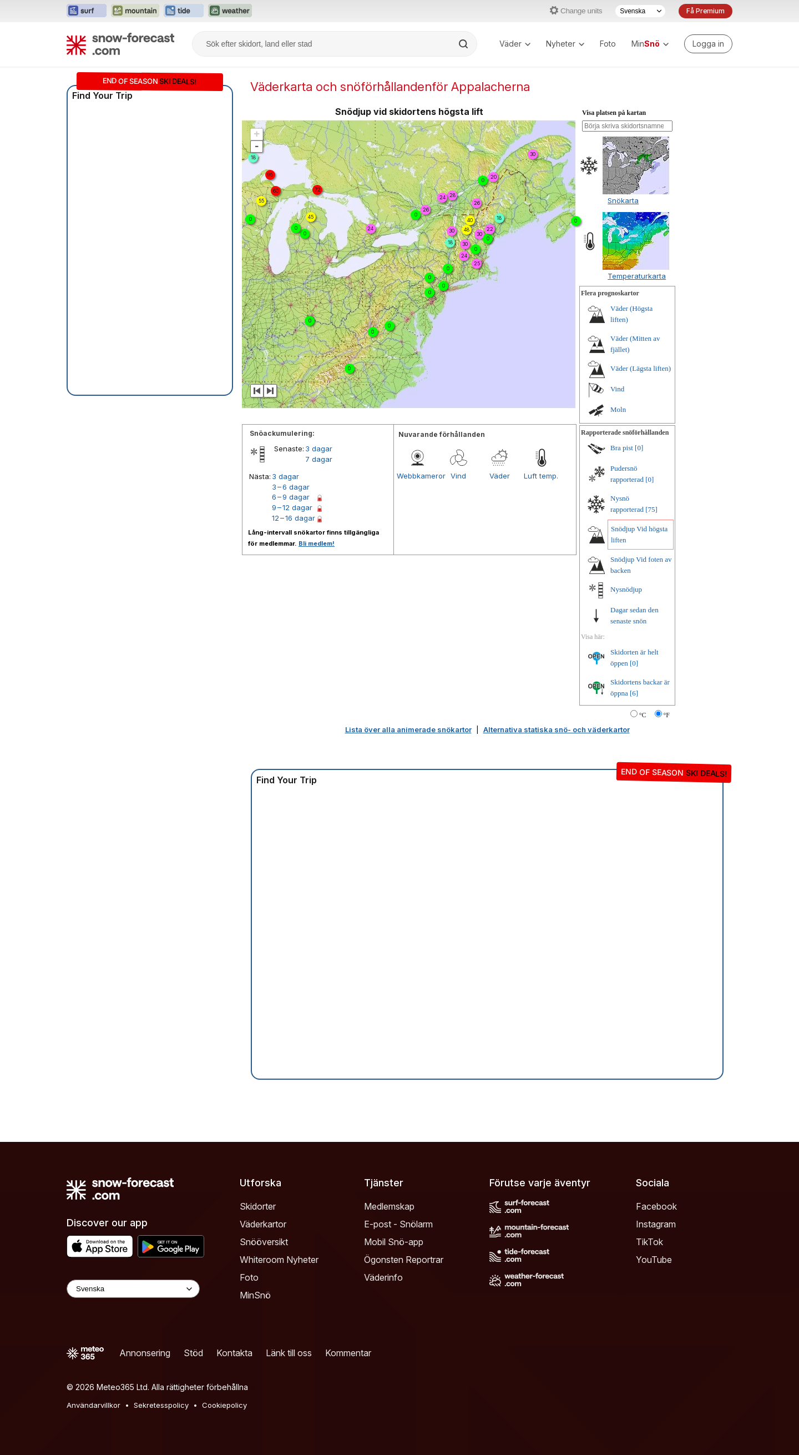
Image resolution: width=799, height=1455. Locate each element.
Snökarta (623, 200)
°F (667, 715)
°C (642, 715)
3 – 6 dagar (291, 486)
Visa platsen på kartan (614, 113)
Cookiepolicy (224, 1405)
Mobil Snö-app (393, 1241)
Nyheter (565, 43)
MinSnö (255, 1295)
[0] (639, 448)
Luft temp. (541, 475)
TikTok (649, 1241)
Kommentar (348, 1352)
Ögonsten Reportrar (403, 1259)
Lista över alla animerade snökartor (408, 729)
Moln (618, 409)
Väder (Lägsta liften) (640, 368)
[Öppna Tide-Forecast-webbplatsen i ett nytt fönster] (184, 11)
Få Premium (705, 11)
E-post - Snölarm (398, 1224)
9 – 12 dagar (292, 507)
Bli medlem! (317, 543)
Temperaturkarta (637, 275)
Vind (458, 475)
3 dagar (318, 448)
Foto (608, 43)
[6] (634, 693)
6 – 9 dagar (291, 496)
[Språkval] (640, 11)
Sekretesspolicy (161, 1405)
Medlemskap (389, 1206)
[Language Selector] (133, 1289)
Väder (514, 43)
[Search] (464, 44)
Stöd (193, 1352)
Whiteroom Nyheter (279, 1259)
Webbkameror (417, 475)
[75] (651, 509)
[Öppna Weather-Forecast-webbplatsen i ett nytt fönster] (230, 11)
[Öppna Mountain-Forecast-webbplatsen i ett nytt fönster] (135, 11)
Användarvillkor (93, 1405)
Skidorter (258, 1206)
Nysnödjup (626, 589)
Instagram (656, 1224)
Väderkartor (263, 1224)
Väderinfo (383, 1277)
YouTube (654, 1259)
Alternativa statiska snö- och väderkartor (556, 729)
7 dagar (318, 459)
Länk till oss (289, 1352)
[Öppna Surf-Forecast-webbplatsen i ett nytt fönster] (87, 11)
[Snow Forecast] (120, 44)
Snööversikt (264, 1241)
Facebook (656, 1206)
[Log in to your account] (708, 43)
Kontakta (234, 1352)
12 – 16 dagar (293, 517)
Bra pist (621, 448)
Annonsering (144, 1352)
